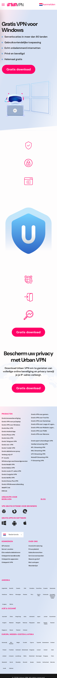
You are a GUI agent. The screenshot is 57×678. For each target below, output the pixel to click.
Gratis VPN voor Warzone (40, 434)
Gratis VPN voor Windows (11, 425)
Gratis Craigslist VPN (9, 474)
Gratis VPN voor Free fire (40, 418)
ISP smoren (6, 546)
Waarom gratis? (34, 559)
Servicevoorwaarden (36, 556)
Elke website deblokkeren (11, 552)
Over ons (33, 541)
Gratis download (18, 69)
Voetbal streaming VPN (39, 444)
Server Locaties (7, 549)
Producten (7, 414)
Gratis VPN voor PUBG (39, 431)
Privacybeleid (33, 549)
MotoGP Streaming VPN (39, 457)
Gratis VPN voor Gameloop (40, 421)
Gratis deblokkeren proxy (11, 451)
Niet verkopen (33, 562)
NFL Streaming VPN (38, 447)
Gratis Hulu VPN (7, 438)
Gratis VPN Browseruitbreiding (13, 484)
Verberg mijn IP (7, 455)
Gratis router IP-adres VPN (11, 471)
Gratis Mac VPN (7, 428)
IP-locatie (5, 458)
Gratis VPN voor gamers (39, 414)
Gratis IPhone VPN (8, 435)
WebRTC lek (6, 488)
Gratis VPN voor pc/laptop (11, 422)
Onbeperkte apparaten (10, 559)
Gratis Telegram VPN (9, 441)
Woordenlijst (33, 566)
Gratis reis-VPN (7, 445)
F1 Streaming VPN (37, 461)
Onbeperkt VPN (7, 562)
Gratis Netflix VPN (8, 478)
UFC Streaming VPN (38, 454)
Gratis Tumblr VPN (8, 448)
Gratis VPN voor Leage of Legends (43, 424)
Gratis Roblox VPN (8, 468)
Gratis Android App (8, 431)
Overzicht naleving (35, 546)
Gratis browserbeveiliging (11, 418)
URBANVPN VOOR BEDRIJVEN (9, 498)
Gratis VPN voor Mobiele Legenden (43, 428)
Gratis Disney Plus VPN (10, 481)
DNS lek (4, 491)
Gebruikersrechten (35, 552)
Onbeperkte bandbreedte (11, 556)
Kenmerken (7, 541)
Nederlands (12, 534)
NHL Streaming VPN (38, 451)
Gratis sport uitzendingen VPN (42, 441)
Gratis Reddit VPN (8, 464)
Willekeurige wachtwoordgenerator (15, 461)
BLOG (43, 499)
